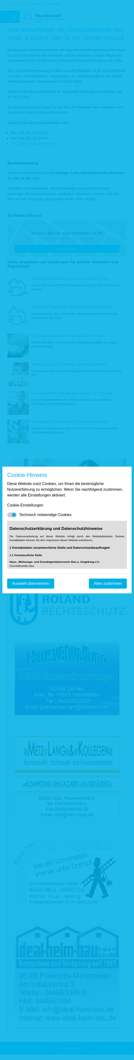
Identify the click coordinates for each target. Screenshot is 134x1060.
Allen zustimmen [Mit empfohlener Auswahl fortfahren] (108, 583)
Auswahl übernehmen (30, 583)
